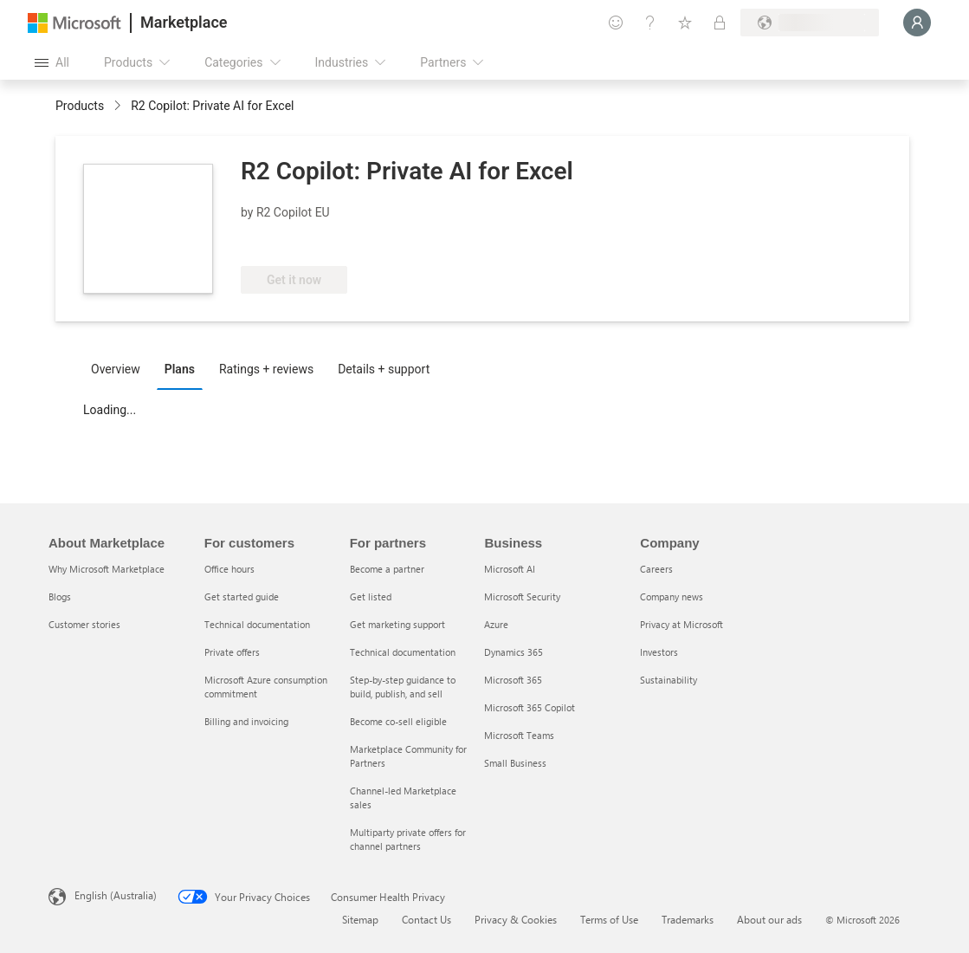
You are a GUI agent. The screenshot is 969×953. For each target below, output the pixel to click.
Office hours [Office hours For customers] (229, 568)
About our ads (769, 919)
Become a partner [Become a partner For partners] (387, 568)
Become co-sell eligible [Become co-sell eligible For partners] (398, 721)
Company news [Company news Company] (671, 596)
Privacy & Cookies (516, 919)
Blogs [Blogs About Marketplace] (59, 596)
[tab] (120, 368)
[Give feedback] (616, 22)
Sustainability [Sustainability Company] (668, 679)
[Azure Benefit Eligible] (311, 240)
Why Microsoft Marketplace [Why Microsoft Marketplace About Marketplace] (106, 568)
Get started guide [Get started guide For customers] (241, 596)
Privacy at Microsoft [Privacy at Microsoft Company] (681, 624)
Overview (115, 369)
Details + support (384, 369)
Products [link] (79, 106)
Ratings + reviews (266, 369)
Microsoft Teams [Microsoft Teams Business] (519, 735)
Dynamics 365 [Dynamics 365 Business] (513, 651)
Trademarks (688, 919)
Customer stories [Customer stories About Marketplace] (84, 624)
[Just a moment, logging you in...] (917, 22)
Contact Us (426, 919)
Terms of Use (609, 919)
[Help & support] (650, 22)
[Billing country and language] (809, 22)
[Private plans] (719, 22)
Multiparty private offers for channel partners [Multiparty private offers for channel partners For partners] (408, 839)
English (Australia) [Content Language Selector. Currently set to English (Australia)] (115, 895)
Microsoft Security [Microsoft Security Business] (522, 596)
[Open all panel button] (52, 62)
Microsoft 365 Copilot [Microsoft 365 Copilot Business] (529, 707)
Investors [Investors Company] (659, 651)
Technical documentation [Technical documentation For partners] (402, 651)
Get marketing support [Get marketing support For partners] (397, 624)
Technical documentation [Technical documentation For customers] (257, 624)
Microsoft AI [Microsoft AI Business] (509, 568)
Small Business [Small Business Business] (515, 762)
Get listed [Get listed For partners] (370, 596)
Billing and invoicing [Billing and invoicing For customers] (246, 721)
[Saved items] (685, 22)
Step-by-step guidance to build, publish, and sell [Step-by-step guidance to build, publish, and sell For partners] (402, 686)
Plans (180, 369)
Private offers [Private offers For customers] (232, 651)
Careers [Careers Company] (656, 568)
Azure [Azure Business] (496, 624)
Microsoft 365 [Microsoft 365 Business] (513, 679)
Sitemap (360, 919)
